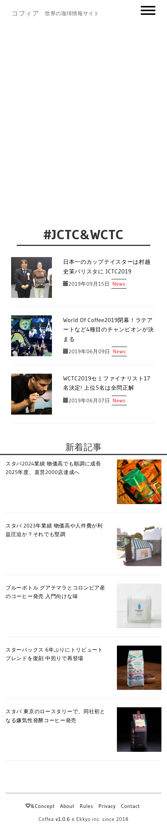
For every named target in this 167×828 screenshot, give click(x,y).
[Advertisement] (83, 114)
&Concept (40, 806)
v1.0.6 (63, 819)
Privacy (107, 806)
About (67, 806)
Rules (86, 806)
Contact (130, 806)
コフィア (25, 13)
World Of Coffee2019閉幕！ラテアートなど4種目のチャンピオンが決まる (108, 329)
